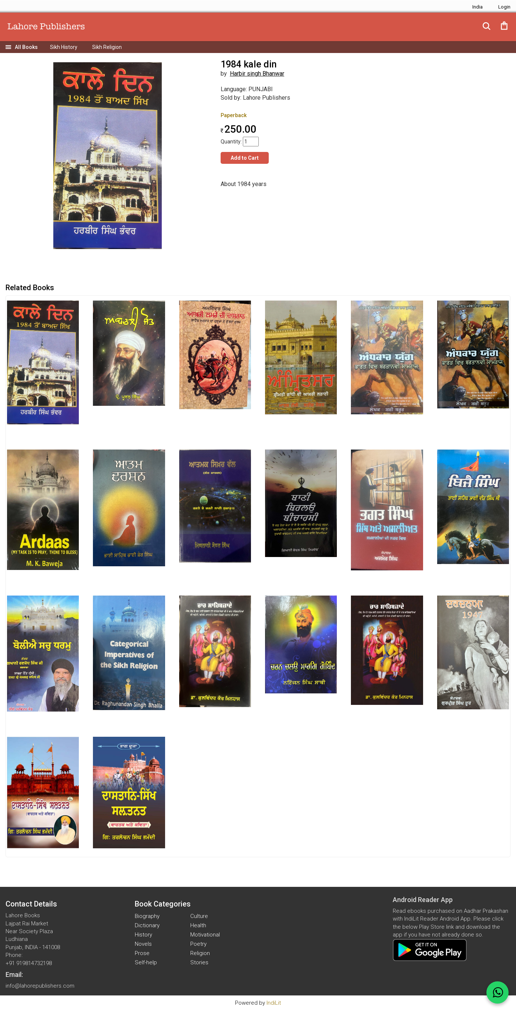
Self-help (146, 962)
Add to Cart (245, 158)
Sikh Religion (107, 47)
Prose (142, 953)
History (143, 934)
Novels (143, 944)
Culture (199, 916)
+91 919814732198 (29, 963)
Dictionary (147, 925)
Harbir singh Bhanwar (257, 73)
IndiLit (274, 1003)
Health (198, 925)
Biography (147, 916)
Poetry (198, 944)
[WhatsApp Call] (497, 992)
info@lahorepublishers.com (40, 985)
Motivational (205, 934)
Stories (199, 962)
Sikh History (63, 47)
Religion (200, 953)
